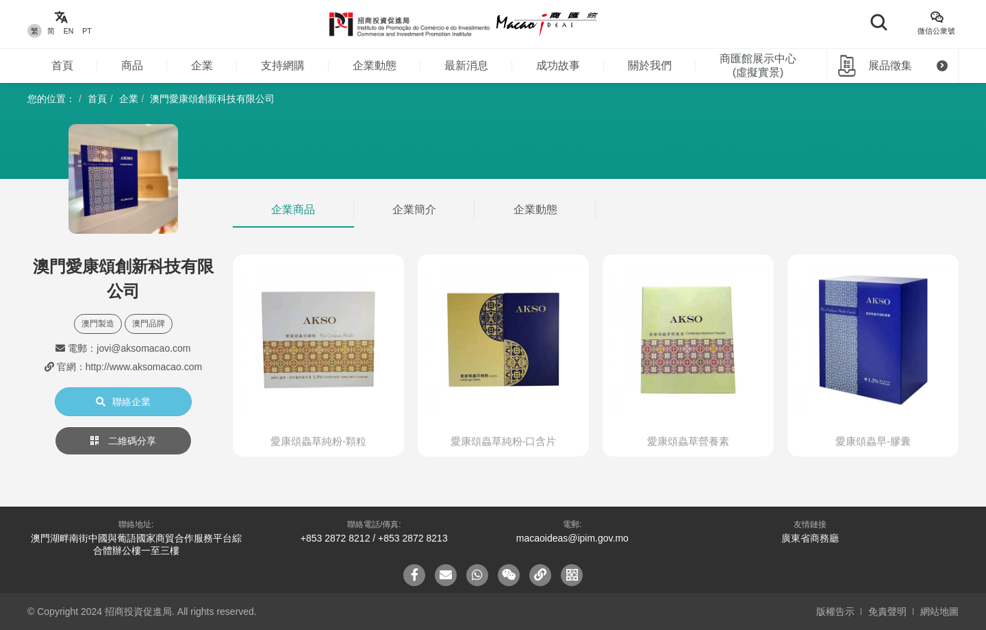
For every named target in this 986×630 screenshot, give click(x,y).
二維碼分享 (123, 440)
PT (86, 31)
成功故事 (558, 65)
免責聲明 (887, 611)
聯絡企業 (123, 401)
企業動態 (374, 65)
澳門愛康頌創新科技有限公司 (212, 98)
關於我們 (650, 65)
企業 (202, 65)
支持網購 (283, 65)
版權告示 (835, 611)
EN (69, 31)
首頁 (62, 65)
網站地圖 (939, 611)
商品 (132, 65)
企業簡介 (414, 209)
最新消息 (466, 65)
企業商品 (293, 209)
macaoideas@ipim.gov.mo (572, 538)
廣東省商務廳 (810, 538)
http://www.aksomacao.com (144, 366)
